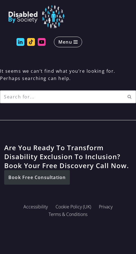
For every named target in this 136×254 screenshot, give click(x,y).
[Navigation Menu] (68, 42)
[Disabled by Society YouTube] (42, 42)
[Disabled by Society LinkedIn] (20, 42)
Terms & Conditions (68, 214)
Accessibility (35, 207)
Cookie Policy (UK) (73, 207)
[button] (37, 177)
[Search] (61, 96)
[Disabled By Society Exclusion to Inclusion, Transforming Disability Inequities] (36, 17)
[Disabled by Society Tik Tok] (31, 42)
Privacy (106, 207)
